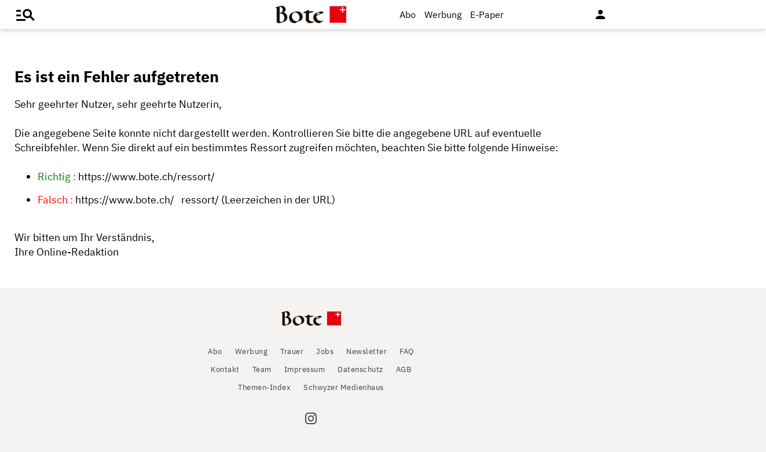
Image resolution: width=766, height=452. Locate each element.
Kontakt (225, 369)
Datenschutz (360, 369)
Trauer (291, 351)
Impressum (304, 369)
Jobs (324, 351)
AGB (404, 369)
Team (262, 369)
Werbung (442, 14)
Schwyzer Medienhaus (343, 387)
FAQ (407, 351)
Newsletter (366, 351)
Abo (408, 14)
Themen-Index (264, 387)
